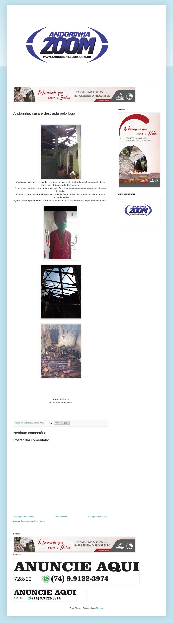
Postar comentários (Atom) (33, 521)
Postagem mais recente (24, 517)
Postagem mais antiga (97, 517)
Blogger (99, 608)
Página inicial (61, 517)
